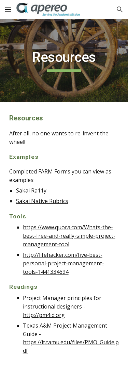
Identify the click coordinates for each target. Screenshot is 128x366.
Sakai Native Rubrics (42, 201)
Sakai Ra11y (31, 190)
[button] (8, 9)
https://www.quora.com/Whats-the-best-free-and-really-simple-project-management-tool (69, 235)
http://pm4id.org (44, 315)
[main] (64, 60)
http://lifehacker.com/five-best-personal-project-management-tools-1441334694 (63, 263)
